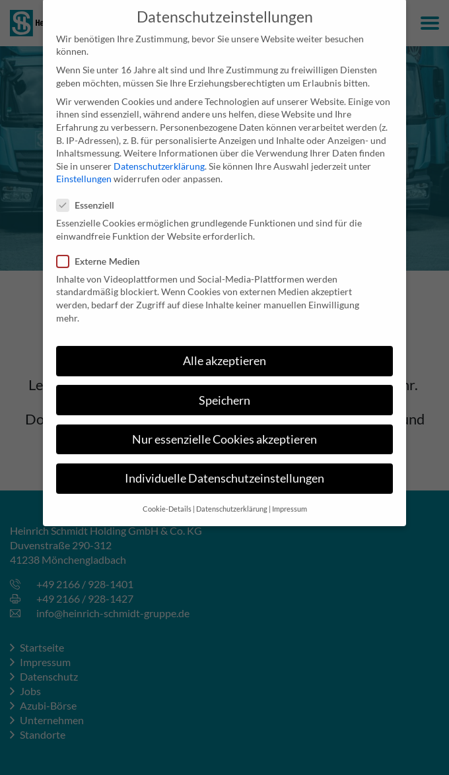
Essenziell (89, 195)
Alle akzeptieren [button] (224, 351)
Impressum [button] (289, 500)
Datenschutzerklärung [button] (231, 500)
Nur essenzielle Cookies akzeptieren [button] (224, 430)
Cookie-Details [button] (167, 500)
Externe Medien (102, 251)
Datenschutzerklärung (159, 156)
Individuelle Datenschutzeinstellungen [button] (224, 469)
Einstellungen (84, 169)
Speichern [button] (224, 390)
